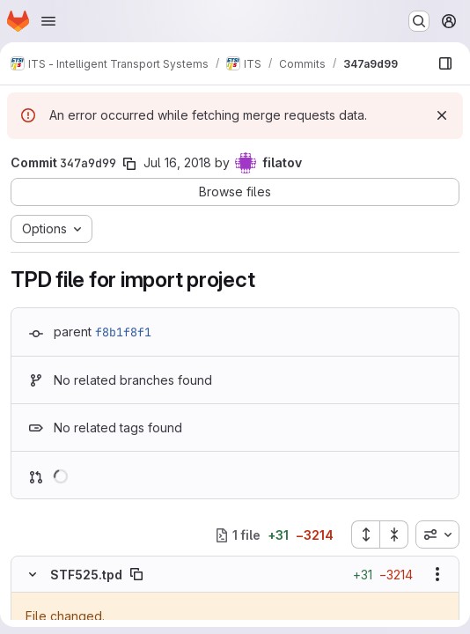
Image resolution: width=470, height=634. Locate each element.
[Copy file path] (136, 574)
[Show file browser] (445, 63)
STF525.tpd (86, 574)
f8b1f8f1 (123, 332)
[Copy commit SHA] (129, 163)
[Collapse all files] (394, 534)
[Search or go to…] (419, 21)
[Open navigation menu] (48, 21)
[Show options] (437, 574)
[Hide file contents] (32, 574)
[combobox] (437, 534)
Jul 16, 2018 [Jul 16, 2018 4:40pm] (177, 162)
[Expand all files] (365, 534)
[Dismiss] (441, 115)
